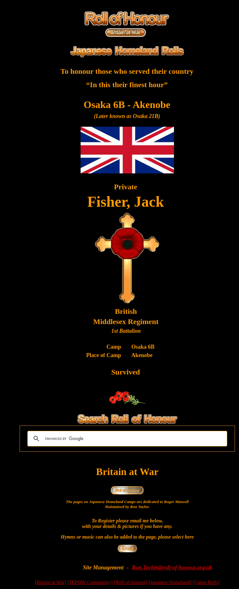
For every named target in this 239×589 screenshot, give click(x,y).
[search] (126, 438)
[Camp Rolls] (206, 582)
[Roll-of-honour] (131, 582)
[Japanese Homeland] (169, 582)
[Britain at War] (50, 582)
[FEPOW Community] (90, 582)
